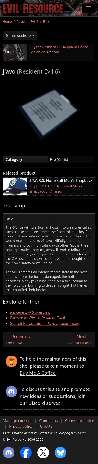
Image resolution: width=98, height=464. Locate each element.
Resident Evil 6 (27, 21)
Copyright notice (79, 420)
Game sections (19, 35)
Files (46, 21)
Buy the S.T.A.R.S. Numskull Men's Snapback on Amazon (55, 188)
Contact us (48, 420)
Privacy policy (21, 426)
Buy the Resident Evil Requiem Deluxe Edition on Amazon (59, 49)
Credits (46, 426)
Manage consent (17, 420)
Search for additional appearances (44, 323)
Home (7, 21)
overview (30, 312)
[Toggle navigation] (88, 8)
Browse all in (37, 317)
